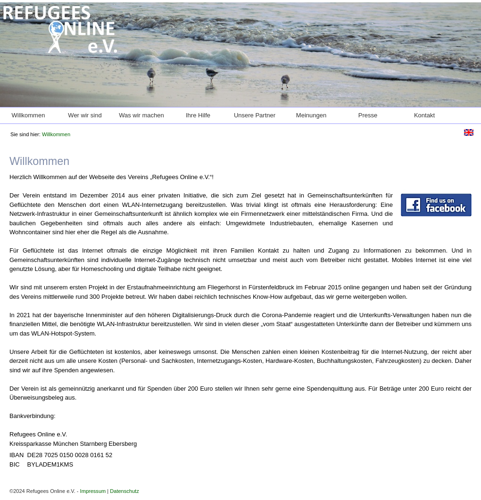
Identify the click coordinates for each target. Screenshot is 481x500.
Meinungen (311, 115)
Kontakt (424, 115)
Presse (367, 115)
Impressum (93, 491)
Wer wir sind (84, 115)
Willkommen (28, 115)
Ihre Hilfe (198, 115)
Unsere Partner (254, 115)
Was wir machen (141, 115)
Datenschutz (124, 491)
